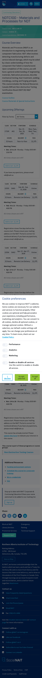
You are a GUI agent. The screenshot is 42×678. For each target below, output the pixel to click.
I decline (7, 377)
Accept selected (21, 377)
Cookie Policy (8, 337)
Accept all (35, 377)
